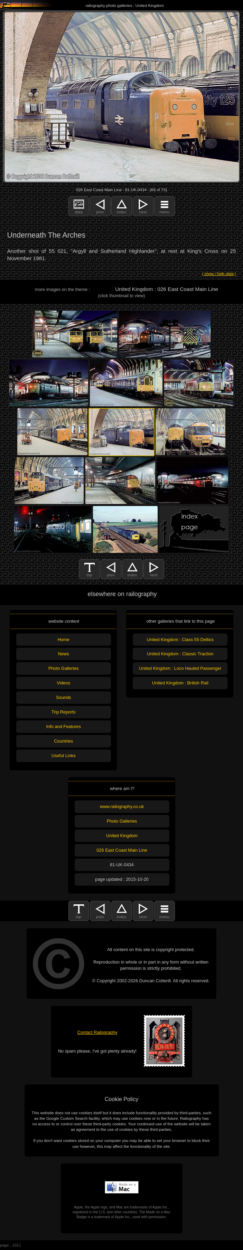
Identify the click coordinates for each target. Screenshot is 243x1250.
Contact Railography (97, 1032)
